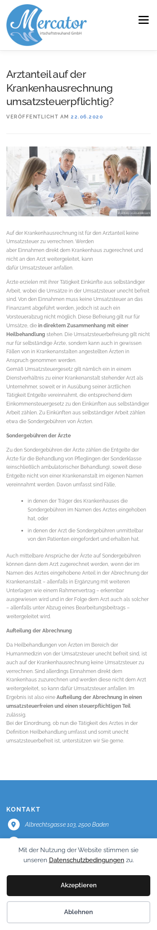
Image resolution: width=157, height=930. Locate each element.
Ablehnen (78, 912)
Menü (142, 20)
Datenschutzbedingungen (86, 860)
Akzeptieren (79, 885)
